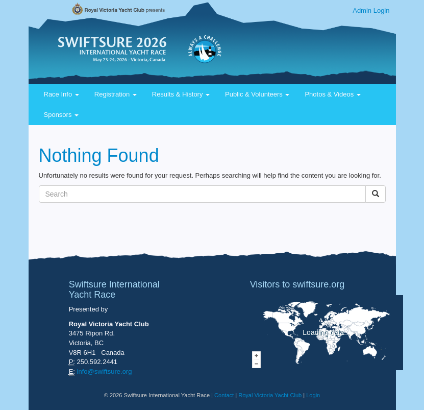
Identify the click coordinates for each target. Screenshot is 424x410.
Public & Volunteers (257, 94)
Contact (224, 395)
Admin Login (371, 10)
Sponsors (61, 114)
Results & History (181, 94)
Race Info (61, 94)
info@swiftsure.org (104, 371)
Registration (115, 94)
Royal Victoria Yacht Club (270, 395)
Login (313, 395)
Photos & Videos (333, 94)
